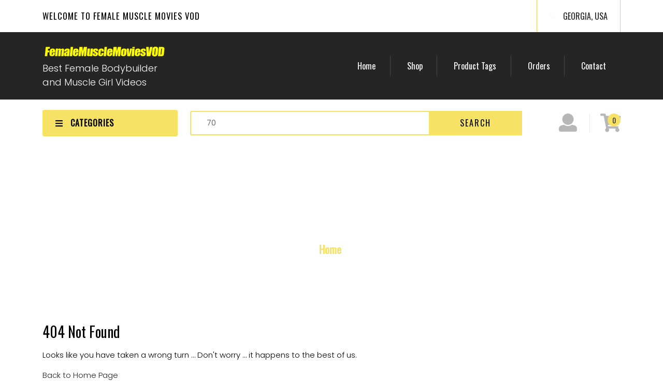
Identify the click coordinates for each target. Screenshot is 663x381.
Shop (443, 66)
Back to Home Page (80, 375)
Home (403, 66)
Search (475, 123)
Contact (597, 66)
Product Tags (495, 66)
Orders (551, 66)
